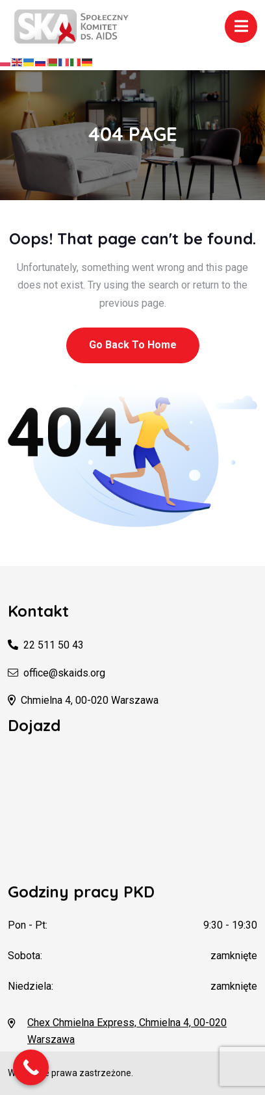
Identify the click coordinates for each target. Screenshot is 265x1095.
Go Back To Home (133, 345)
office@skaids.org (64, 673)
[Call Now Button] (31, 1067)
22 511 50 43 (53, 645)
